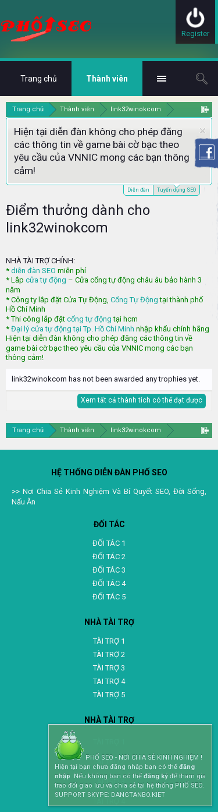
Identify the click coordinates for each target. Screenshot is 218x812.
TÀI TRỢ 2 (109, 654)
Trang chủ (38, 78)
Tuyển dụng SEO (176, 189)
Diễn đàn (138, 190)
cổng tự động (89, 319)
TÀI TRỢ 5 (109, 694)
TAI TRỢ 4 (109, 681)
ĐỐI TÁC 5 (109, 596)
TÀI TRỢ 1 (109, 641)
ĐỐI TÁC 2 (109, 556)
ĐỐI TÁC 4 (109, 583)
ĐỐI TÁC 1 (109, 543)
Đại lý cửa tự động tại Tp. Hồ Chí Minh (72, 328)
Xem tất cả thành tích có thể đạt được (141, 400)
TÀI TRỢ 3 (109, 667)
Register (195, 33)
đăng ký (156, 776)
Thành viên (107, 78)
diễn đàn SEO (33, 270)
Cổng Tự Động (134, 299)
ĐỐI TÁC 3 (109, 570)
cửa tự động (46, 280)
